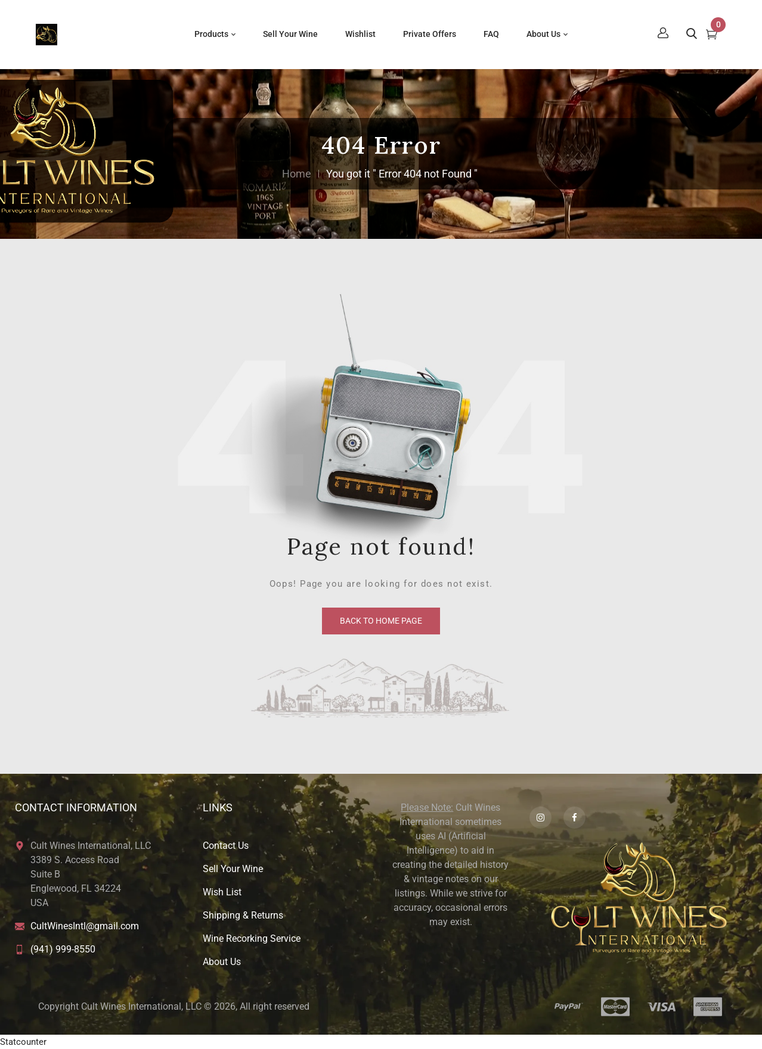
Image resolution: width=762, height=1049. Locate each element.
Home (296, 173)
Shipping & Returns (243, 915)
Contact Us (226, 845)
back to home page (381, 620)
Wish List (222, 892)
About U (219, 961)
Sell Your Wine (233, 868)
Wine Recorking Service (252, 938)
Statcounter (23, 1041)
